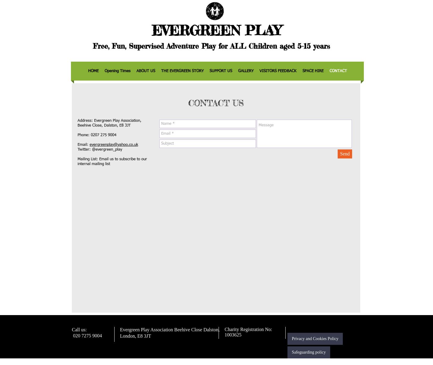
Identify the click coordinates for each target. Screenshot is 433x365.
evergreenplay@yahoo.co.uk (114, 145)
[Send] (345, 153)
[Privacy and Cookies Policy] (315, 339)
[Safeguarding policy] (308, 352)
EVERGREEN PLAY (216, 30)
